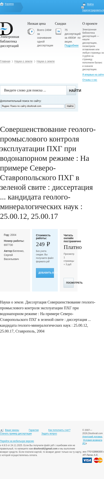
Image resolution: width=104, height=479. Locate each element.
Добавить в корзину (46, 272)
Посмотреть (70, 282)
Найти (72, 91)
